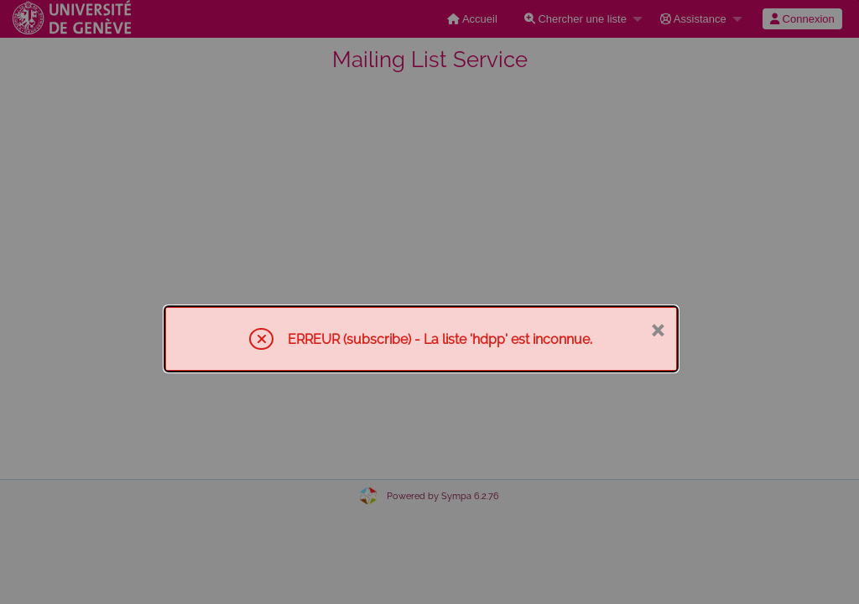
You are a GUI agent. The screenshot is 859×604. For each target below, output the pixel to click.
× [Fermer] (657, 329)
